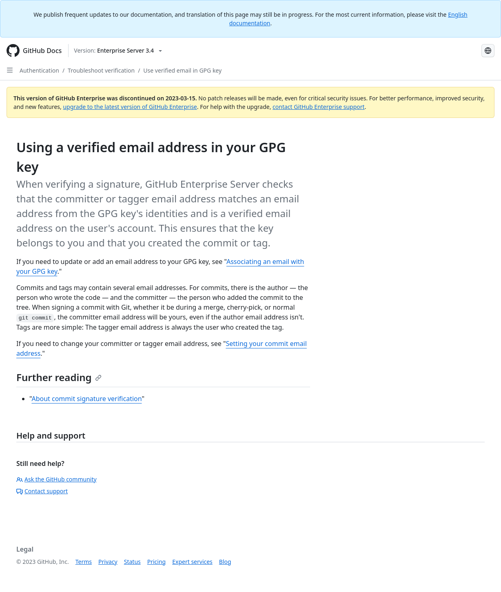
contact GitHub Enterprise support (319, 107)
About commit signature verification (86, 398)
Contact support (42, 491)
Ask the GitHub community (56, 479)
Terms (83, 561)
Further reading (59, 377)
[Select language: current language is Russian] (487, 50)
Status (132, 561)
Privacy (107, 561)
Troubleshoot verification (101, 70)
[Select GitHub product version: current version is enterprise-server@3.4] (118, 50)
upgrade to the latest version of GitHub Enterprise (130, 107)
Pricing (156, 561)
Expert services (192, 561)
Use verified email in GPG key (182, 70)
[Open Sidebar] (9, 70)
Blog (225, 561)
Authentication (39, 70)
